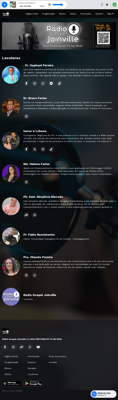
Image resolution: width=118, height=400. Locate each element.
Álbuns (62, 14)
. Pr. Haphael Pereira (38, 65)
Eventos (99, 14)
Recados (32, 368)
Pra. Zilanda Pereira (38, 257)
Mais (110, 14)
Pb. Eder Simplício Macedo (43, 197)
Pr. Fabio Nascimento (39, 234)
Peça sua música (57, 356)
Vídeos (73, 14)
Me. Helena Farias (36, 164)
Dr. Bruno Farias (35, 98)
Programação (48, 14)
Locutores (33, 374)
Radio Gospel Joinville (39, 295)
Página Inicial (31, 14)
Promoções (85, 14)
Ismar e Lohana (34, 131)
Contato (53, 362)
